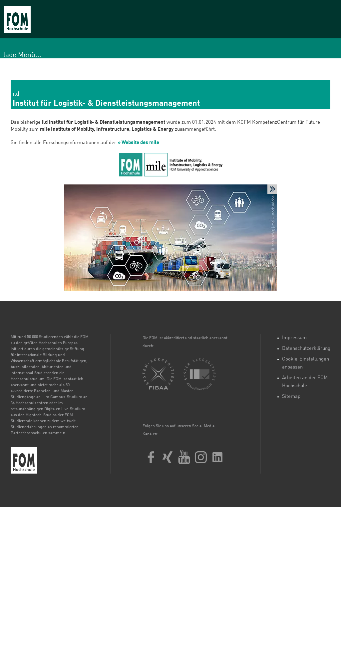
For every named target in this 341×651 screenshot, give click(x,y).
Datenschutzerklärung (306, 348)
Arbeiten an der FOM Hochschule (305, 382)
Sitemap (291, 396)
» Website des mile (138, 142)
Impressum (294, 338)
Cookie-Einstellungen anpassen (305, 363)
